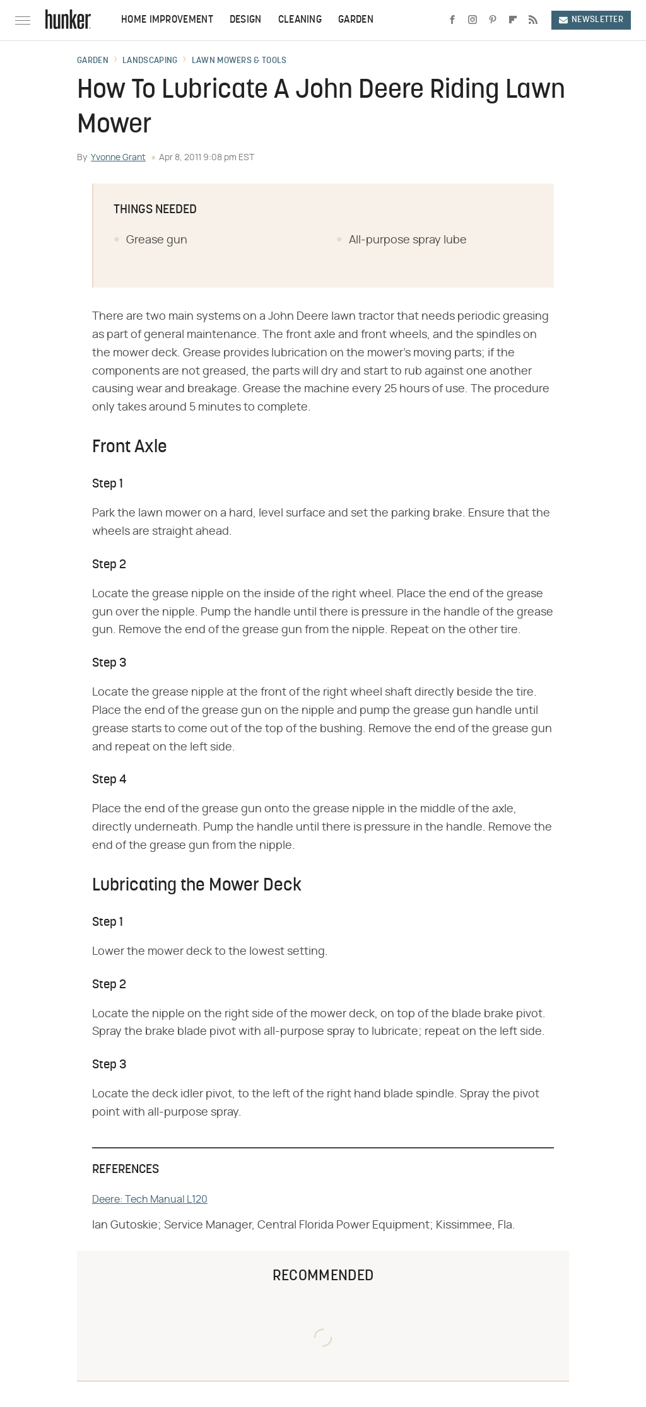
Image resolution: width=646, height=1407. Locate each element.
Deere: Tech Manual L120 (150, 1199)
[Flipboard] (513, 20)
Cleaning (300, 20)
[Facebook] (452, 20)
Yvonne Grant (118, 157)
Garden (355, 20)
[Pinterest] (492, 20)
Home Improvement (167, 20)
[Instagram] (472, 20)
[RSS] (533, 20)
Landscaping (149, 61)
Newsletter (591, 20)
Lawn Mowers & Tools (239, 61)
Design (246, 20)
